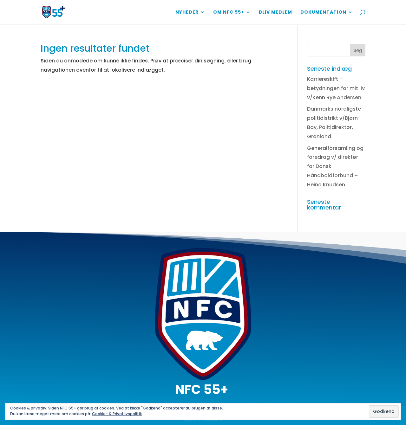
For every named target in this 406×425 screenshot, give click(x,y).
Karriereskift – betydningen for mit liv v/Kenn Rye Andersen (336, 88)
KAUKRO (215, 420)
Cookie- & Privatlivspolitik (117, 413)
